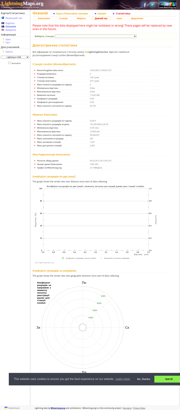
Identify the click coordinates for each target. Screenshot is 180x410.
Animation (17, 63)
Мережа (81, 18)
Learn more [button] (122, 378)
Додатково (137, 18)
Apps (8, 39)
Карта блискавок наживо (72, 13)
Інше (119, 18)
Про (7, 42)
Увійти (9, 51)
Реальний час (13, 18)
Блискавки (44, 18)
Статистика (123, 13)
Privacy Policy (139, 408)
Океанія (10, 26)
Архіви (102, 13)
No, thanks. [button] (144, 379)
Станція (63, 18)
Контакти (127, 408)
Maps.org (22, 3)
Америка (10, 29)
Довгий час (101, 18)
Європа (10, 23)
